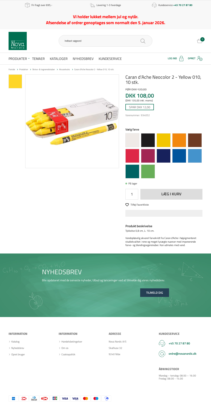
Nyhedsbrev (83, 58)
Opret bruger (18, 354)
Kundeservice (110, 58)
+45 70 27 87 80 (179, 343)
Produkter (18, 58)
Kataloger (59, 58)
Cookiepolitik (68, 354)
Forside (12, 69)
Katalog (15, 341)
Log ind (172, 58)
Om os (64, 348)
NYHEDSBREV (62, 272)
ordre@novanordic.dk (182, 353)
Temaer (38, 58)
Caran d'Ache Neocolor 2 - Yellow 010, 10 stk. (94, 69)
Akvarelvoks (64, 69)
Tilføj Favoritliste (140, 205)
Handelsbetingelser (71, 341)
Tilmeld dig (154, 292)
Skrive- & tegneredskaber (43, 69)
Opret (191, 58)
